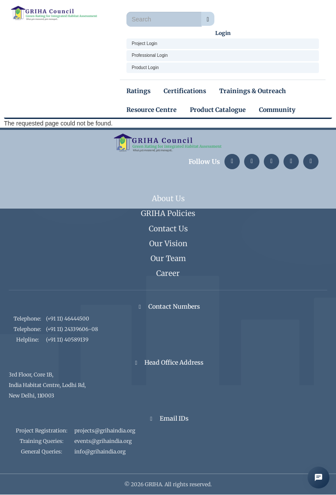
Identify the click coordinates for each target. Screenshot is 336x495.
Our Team (168, 258)
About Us (168, 198)
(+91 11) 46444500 (67, 318)
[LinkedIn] (232, 161)
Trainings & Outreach (252, 91)
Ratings (138, 91)
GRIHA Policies (168, 213)
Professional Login (150, 55)
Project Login (144, 43)
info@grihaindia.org (100, 451)
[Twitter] (271, 161)
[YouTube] (291, 161)
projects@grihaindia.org (104, 430)
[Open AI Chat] (318, 477)
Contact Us (168, 229)
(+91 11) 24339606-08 (72, 329)
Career (168, 273)
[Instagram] (251, 161)
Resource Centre (151, 110)
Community (277, 110)
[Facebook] (310, 161)
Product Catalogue (218, 110)
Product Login (145, 67)
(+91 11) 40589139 (67, 339)
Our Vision (168, 243)
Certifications (185, 91)
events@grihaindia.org (103, 441)
